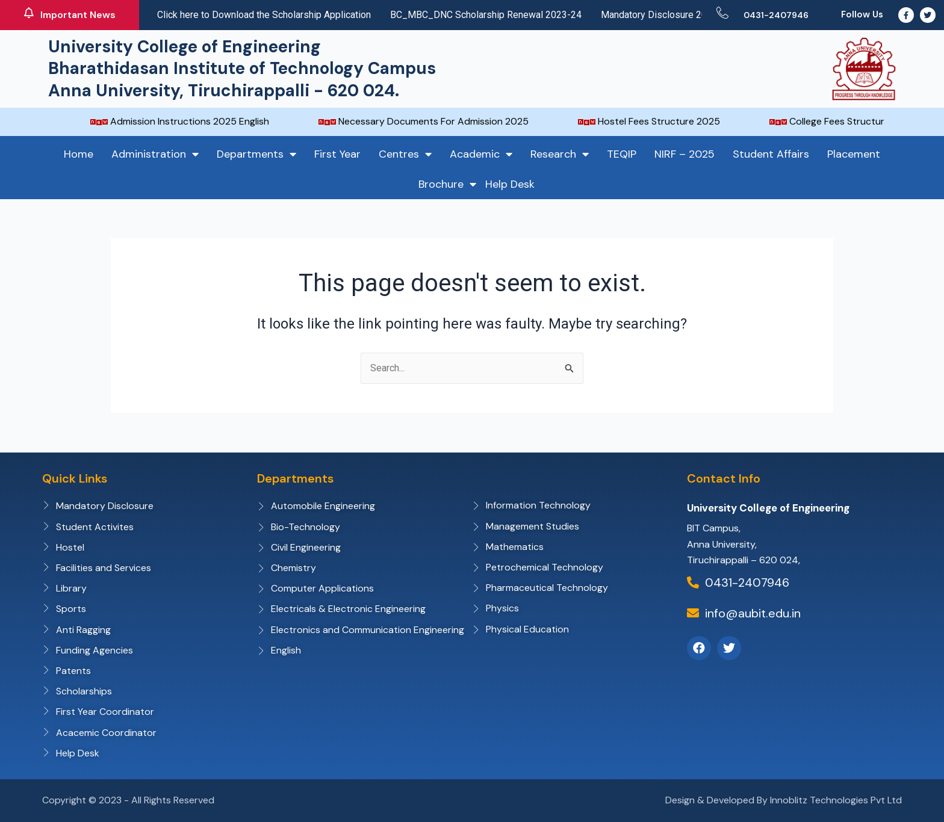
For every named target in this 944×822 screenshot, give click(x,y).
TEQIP (621, 154)
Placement (853, 154)
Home (78, 154)
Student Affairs (771, 154)
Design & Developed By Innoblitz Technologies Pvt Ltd (783, 800)
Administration (155, 154)
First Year (337, 154)
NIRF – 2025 (684, 154)
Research (559, 154)
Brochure (447, 184)
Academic (481, 154)
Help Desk (510, 184)
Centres (405, 154)
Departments (256, 154)
